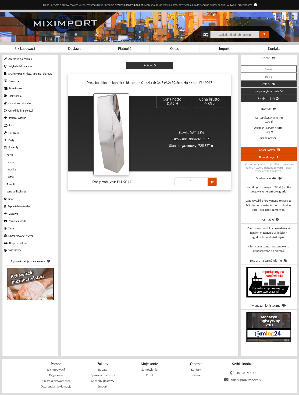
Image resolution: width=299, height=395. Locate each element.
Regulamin (56, 375)
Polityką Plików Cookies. (129, 5)
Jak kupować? (56, 370)
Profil (149, 375)
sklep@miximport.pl (246, 380)
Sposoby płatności (103, 375)
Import (102, 386)
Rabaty (102, 370)
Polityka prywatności (56, 381)
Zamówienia (149, 370)
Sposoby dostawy (102, 381)
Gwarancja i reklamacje (56, 386)
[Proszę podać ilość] (190, 181)
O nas (196, 375)
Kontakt (196, 370)
